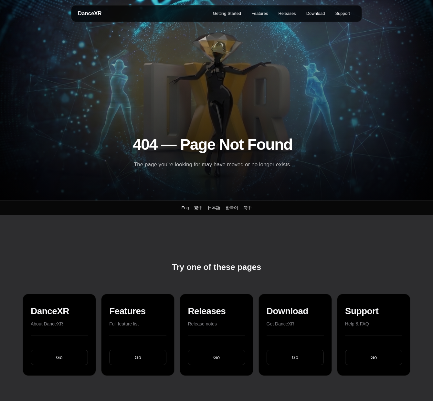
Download (315, 13)
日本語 (214, 207)
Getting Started (227, 13)
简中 (247, 207)
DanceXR (89, 13)
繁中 (198, 207)
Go (59, 357)
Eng (185, 207)
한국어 (232, 207)
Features (259, 13)
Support (342, 13)
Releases (287, 13)
